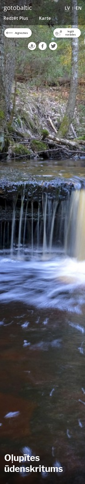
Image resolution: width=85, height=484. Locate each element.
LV (67, 8)
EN (79, 8)
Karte (45, 18)
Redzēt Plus (15, 18)
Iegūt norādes (70, 32)
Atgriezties (21, 33)
